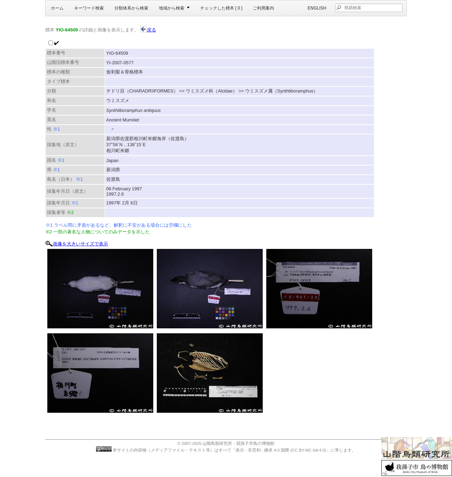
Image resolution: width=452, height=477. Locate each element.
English (317, 8)
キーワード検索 (89, 8)
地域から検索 (171, 8)
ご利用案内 (263, 8)
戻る (148, 29)
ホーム (57, 8)
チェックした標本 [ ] (221, 8)
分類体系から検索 (131, 8)
